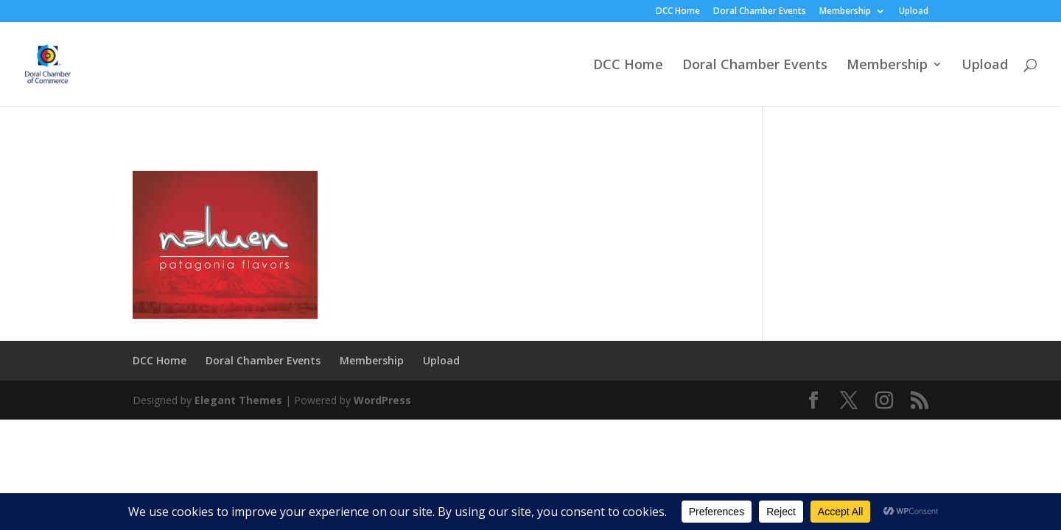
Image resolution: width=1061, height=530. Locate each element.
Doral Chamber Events (759, 12)
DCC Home (678, 12)
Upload (913, 12)
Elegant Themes (238, 400)
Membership (845, 12)
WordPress (382, 400)
